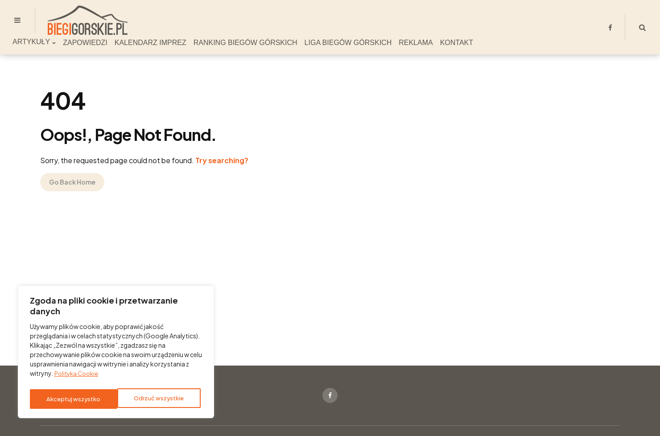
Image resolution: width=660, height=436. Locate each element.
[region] (116, 354)
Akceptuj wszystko (159, 399)
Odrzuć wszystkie (71, 399)
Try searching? (221, 160)
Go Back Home (72, 182)
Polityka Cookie (78, 377)
